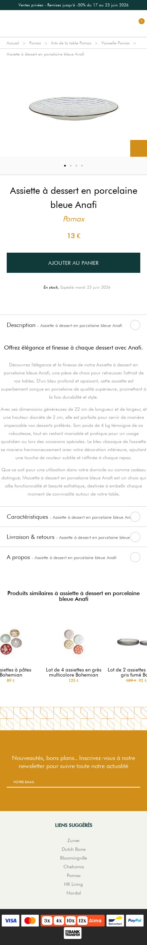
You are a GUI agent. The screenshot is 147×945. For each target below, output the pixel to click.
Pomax (35, 42)
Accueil (13, 42)
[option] (73, 5)
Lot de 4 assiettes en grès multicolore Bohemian (73, 672)
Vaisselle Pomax (115, 42)
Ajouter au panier (73, 263)
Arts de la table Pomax (71, 42)
